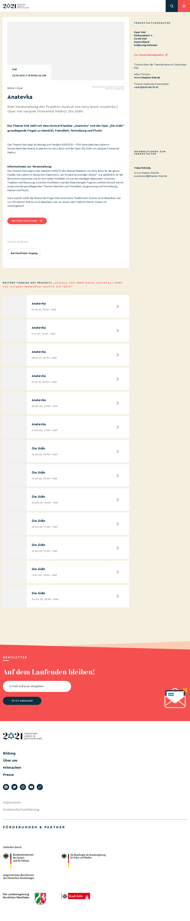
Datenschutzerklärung (21, 809)
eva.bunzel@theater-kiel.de (150, 176)
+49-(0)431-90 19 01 (146, 87)
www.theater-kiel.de (147, 77)
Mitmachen (12, 767)
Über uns (10, 760)
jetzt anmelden (22, 701)
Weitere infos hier (24, 221)
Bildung (9, 753)
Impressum (12, 802)
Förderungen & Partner (34, 827)
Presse (8, 774)
